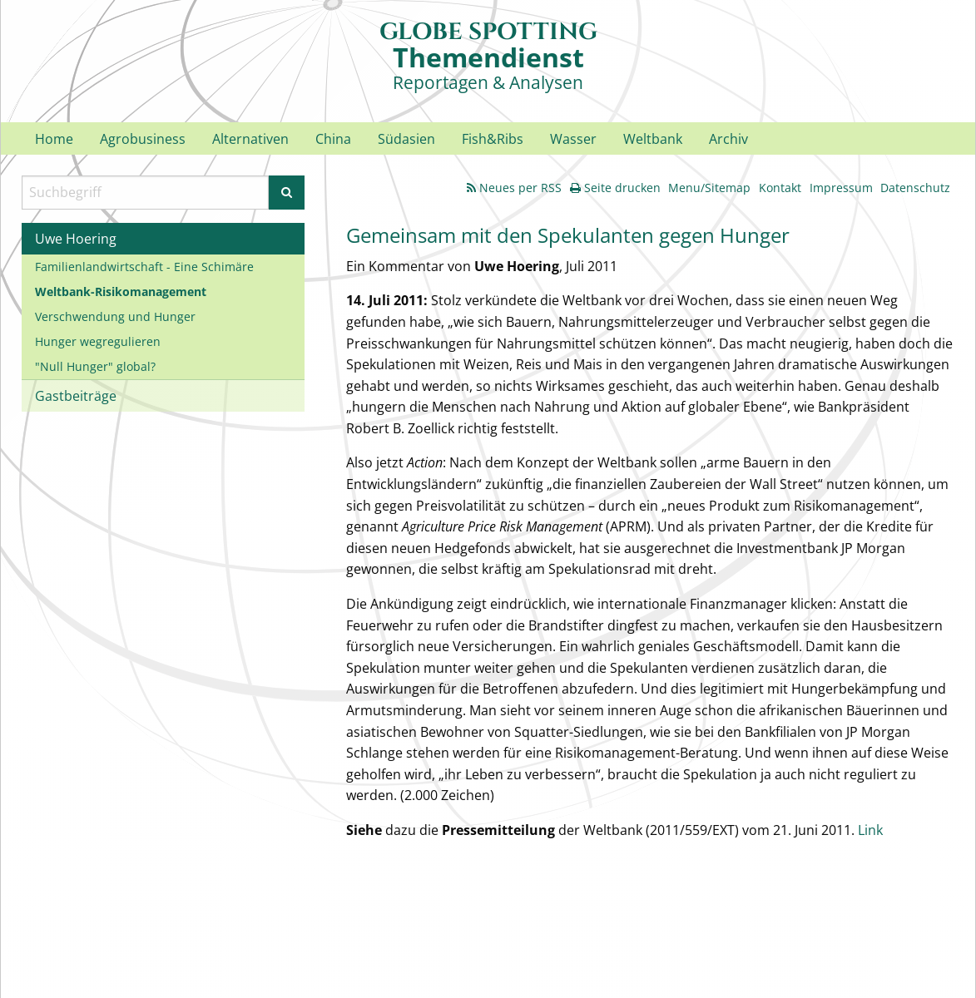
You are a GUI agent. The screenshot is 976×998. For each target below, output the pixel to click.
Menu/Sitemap (709, 187)
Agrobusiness (143, 139)
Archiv (728, 139)
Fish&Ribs (492, 139)
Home (54, 139)
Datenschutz (915, 187)
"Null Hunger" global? (95, 366)
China (333, 139)
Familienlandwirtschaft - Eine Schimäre (144, 266)
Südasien (406, 139)
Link (870, 830)
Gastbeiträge (75, 396)
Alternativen (250, 139)
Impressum (841, 187)
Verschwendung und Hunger (115, 316)
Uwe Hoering (75, 239)
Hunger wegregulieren (98, 341)
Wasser (573, 139)
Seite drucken (615, 187)
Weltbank (652, 139)
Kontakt (780, 187)
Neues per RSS (514, 187)
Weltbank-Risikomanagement (120, 291)
